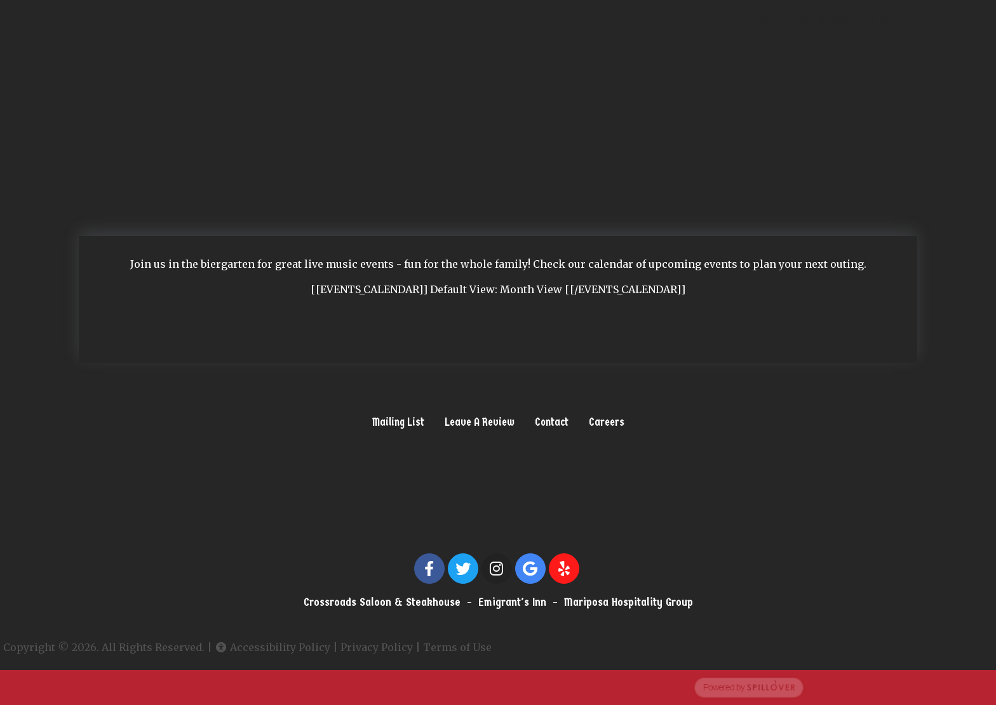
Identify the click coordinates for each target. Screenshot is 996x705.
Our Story (823, 19)
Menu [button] (704, 19)
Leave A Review (480, 422)
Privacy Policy (350, 647)
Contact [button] (552, 422)
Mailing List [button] (398, 422)
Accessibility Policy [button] (246, 647)
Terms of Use (431, 647)
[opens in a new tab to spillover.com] (498, 686)
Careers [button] (606, 422)
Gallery (883, 19)
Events (764, 19)
